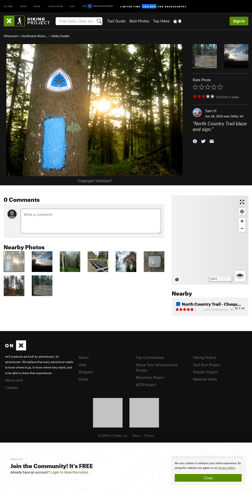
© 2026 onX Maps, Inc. (113, 435)
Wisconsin (11, 36)
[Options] (240, 276)
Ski (72, 6)
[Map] (210, 240)
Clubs (83, 379)
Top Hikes (161, 21)
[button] (195, 140)
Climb (8, 6)
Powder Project (205, 372)
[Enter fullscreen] (242, 202)
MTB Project (146, 384)
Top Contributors (150, 357)
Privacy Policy (226, 468)
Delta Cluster (60, 36)
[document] (208, 471)
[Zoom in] (242, 221)
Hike (37, 6)
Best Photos (139, 21)
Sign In (239, 21)
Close (208, 478)
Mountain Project (150, 377)
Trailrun (55, 6)
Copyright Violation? (94, 180)
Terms (136, 435)
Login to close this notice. (69, 472)
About (84, 357)
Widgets (86, 372)
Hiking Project (204, 357)
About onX (14, 380)
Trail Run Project (206, 365)
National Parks (205, 379)
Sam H (210, 111)
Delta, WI (237, 116)
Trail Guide (116, 21)
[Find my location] (242, 211)
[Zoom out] (242, 228)
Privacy (149, 435)
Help (82, 365)
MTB (23, 6)
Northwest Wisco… (34, 36)
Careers (11, 387)
